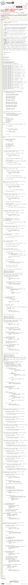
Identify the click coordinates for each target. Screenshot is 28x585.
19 (2, 40)
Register (19, 5)
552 (2, 485)
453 (2, 407)
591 (2, 517)
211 (2, 210)
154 (2, 164)
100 (2, 120)
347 (2, 320)
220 (2, 217)
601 (2, 525)
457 (2, 410)
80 (2, 104)
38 (2, 59)
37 (2, 58)
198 (2, 200)
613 (2, 534)
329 (2, 306)
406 (2, 369)
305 (2, 286)
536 (2, 472)
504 (2, 447)
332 (2, 308)
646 (2, 561)
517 (2, 457)
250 (2, 243)
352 (2, 324)
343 (2, 317)
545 (2, 479)
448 (2, 403)
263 (2, 253)
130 (2, 145)
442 (2, 398)
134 (2, 148)
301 (2, 283)
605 (2, 528)
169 (2, 176)
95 (2, 116)
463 (2, 415)
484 (2, 431)
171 (2, 178)
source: (2, 9)
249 (2, 242)
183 (2, 188)
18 (2, 38)
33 (2, 55)
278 (2, 265)
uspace (11, 9)
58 (2, 84)
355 (2, 326)
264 (2, 254)
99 (2, 119)
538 (2, 474)
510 (2, 452)
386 (2, 352)
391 (2, 356)
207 (2, 207)
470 (2, 420)
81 (2, 105)
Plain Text (10, 582)
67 (2, 94)
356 (2, 327)
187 (2, 191)
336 (2, 311)
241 (2, 236)
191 (2, 194)
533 (2, 470)
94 (2, 115)
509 (2, 451)
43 (2, 63)
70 (2, 96)
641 (2, 557)
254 (2, 246)
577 (2, 505)
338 (2, 313)
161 (2, 170)
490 (2, 436)
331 (2, 307)
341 (2, 315)
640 (2, 556)
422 (2, 382)
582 (2, 509)
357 (2, 328)
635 (2, 552)
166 (2, 174)
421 (2, 381)
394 (2, 359)
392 (2, 357)
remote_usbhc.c (4, 11)
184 (2, 189)
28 (2, 51)
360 (2, 330)
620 (2, 540)
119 (2, 135)
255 (2, 247)
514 (2, 455)
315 (2, 294)
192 (2, 195)
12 (2, 30)
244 (2, 238)
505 (2, 448)
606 (2, 529)
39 (2, 60)
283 (2, 269)
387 (2, 353)
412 (2, 374)
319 (2, 298)
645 (2, 560)
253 (2, 245)
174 (2, 180)
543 (2, 478)
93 (2, 114)
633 (2, 550)
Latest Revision (13, 8)
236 (2, 231)
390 (2, 355)
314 (2, 293)
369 (2, 338)
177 (2, 183)
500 (2, 444)
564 (2, 494)
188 (2, 192)
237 (2, 232)
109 (2, 127)
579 (2, 507)
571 (2, 500)
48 (2, 69)
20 (2, 41)
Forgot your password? (24, 5)
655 (2, 569)
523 (2, 462)
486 (2, 433)
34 (2, 56)
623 (2, 542)
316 (2, 295)
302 (2, 284)
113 (2, 130)
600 (2, 524)
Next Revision (17, 8)
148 (2, 159)
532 (2, 469)
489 (2, 435)
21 (2, 42)
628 (2, 546)
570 (2, 499)
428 (2, 387)
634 (2, 551)
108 (2, 126)
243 (2, 237)
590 (2, 516)
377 (2, 344)
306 (2, 287)
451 (2, 405)
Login (12, 5)
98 (2, 118)
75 (2, 100)
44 (2, 64)
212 (2, 211)
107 (2, 125)
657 (2, 570)
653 (2, 567)
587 (2, 514)
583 (2, 510)
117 (2, 133)
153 (2, 163)
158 (2, 167)
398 (2, 363)
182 (2, 187)
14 (2, 33)
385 (2, 351)
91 (2, 113)
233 (2, 229)
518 (2, 458)
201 (2, 202)
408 (2, 371)
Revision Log (25, 8)
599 (2, 523)
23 (2, 45)
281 (2, 267)
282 (2, 268)
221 (2, 218)
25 (2, 48)
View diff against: (24, 12)
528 (2, 466)
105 (2, 124)
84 (2, 107)
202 (2, 203)
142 (2, 154)
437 (2, 394)
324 (2, 302)
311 (2, 291)
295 (2, 278)
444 (2, 400)
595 (2, 520)
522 (2, 461)
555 (2, 487)
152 (2, 162)
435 (2, 393)
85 (2, 108)
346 (2, 319)
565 (2, 495)
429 (2, 388)
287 (2, 272)
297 (2, 280)
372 (2, 340)
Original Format (16, 582)
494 (2, 439)
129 (2, 144)
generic (21, 9)
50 (2, 72)
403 (2, 367)
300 (2, 282)
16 (2, 36)
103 (2, 122)
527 (2, 465)
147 (2, 158)
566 (2, 496)
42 (2, 62)
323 (2, 301)
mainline (6, 9)
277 (2, 264)
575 (2, 503)
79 (2, 103)
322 (2, 300)
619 (2, 539)
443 (2, 399)
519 (2, 459)
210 (2, 209)
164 (2, 172)
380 (2, 347)
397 (2, 362)
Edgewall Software (9, 584)
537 (2, 473)
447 (2, 402)
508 (2, 450)
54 (2, 78)
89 (2, 111)
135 (2, 149)
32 (2, 54)
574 (2, 502)
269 (2, 258)
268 (2, 257)
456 (2, 409)
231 (2, 227)
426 (2, 385)
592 (2, 518)
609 (2, 531)
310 (2, 290)
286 (2, 271)
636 (2, 553)
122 (2, 138)
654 (2, 568)
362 (2, 332)
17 (2, 37)
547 (2, 481)
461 (2, 413)
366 (2, 335)
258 (2, 249)
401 (2, 365)
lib (15, 9)
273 (2, 261)
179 (2, 185)
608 (2, 530)
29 (2, 52)
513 (2, 454)
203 (2, 204)
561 (2, 492)
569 (2, 498)
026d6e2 (12, 11)
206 (2, 206)
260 (2, 251)
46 (2, 66)
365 (2, 334)
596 (2, 521)
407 (2, 370)
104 (2, 123)
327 (2, 304)
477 (2, 426)
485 (2, 432)
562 (2, 493)
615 (2, 536)
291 (2, 275)
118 (2, 134)
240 (2, 235)
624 (2, 543)
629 (2, 547)
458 (2, 411)
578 (2, 506)
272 (2, 260)
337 (2, 312)
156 (2, 165)
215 (2, 213)
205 (2, 205)
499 (2, 443)
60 (2, 87)
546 (2, 480)
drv (17, 9)
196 (2, 198)
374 (2, 342)
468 (2, 419)
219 (2, 216)
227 (2, 224)
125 (2, 141)
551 (2, 484)
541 (2, 476)
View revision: (13, 12)
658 (2, 571)
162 (2, 171)
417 (2, 378)
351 (2, 323)
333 (2, 309)
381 (2, 348)
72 (2, 98)
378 (2, 346)
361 (2, 331)
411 (2, 373)
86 (2, 109)
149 (2, 160)
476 (2, 425)
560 (2, 491)
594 (2, 519)
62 (2, 90)
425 (2, 384)
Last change (2, 15)
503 (2, 446)
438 (2, 395)
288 (2, 273)
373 (2, 341)
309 (2, 289)
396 (2, 361)
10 (2, 28)
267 (2, 256)
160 (2, 169)
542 (2, 477)
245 (2, 239)
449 (2, 404)
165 (2, 173)
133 (2, 147)
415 (2, 376)
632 (2, 549)
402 (2, 366)
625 (2, 544)
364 (2, 333)
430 (2, 389)
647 (2, 562)
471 (2, 421)
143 (2, 155)
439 (2, 396)
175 (2, 181)
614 (2, 535)
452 (2, 406)
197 (2, 199)
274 (2, 262)
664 (2, 576)
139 (2, 152)
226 (2, 223)
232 (2, 228)
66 (2, 93)
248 (2, 241)
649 (2, 563)
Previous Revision (7, 8)
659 (2, 572)
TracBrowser (14, 580)
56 (2, 81)
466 (2, 417)
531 (2, 468)
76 (2, 101)
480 (2, 428)
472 (2, 422)
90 (2, 112)
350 (2, 322)
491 (2, 437)
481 (2, 429)
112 (2, 129)
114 (2, 131)
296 (2, 279)
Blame (22, 8)
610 (2, 532)
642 (2, 558)
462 (2, 414)
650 (2, 564)
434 (2, 392)
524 (2, 463)
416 (2, 377)
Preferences (15, 5)
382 (2, 349)
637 (2, 554)
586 (2, 512)
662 (2, 574)
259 (2, 250)
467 (2, 418)
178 (2, 184)
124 (2, 140)
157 (2, 166)
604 (2, 527)
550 (2, 483)
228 (2, 225)
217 (2, 215)
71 (2, 97)
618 (2, 538)
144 (2, 156)
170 (2, 177)
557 (2, 489)
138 (2, 151)
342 (2, 316)
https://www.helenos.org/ (24, 584)
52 (2, 75)
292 (2, 276)
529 (2, 467)
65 (2, 92)
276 (2, 263)
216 (2, 214)
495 (2, 440)
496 (2, 441)
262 (2, 252)
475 (2, 424)
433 (2, 391)
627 (2, 545)
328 (2, 305)
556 (2, 488)
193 (2, 196)
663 (2, 575)
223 (2, 221)
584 (2, 511)
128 (2, 143)
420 (2, 380)
